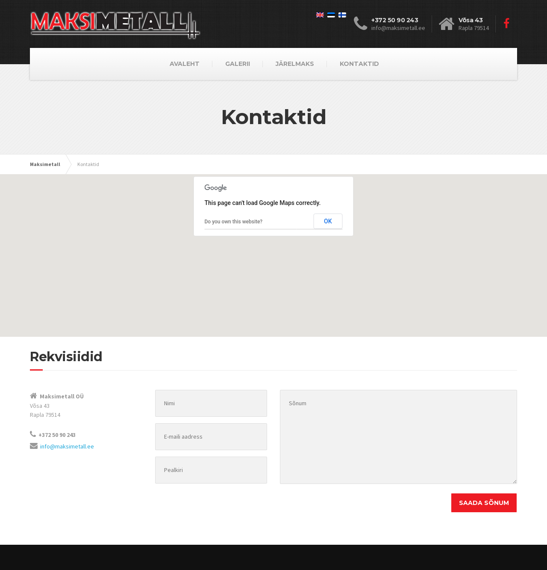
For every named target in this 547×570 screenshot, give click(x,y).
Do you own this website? (234, 222)
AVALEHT (185, 64)
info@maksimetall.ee (67, 446)
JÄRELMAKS (295, 64)
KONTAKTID (359, 64)
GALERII (237, 64)
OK (328, 221)
